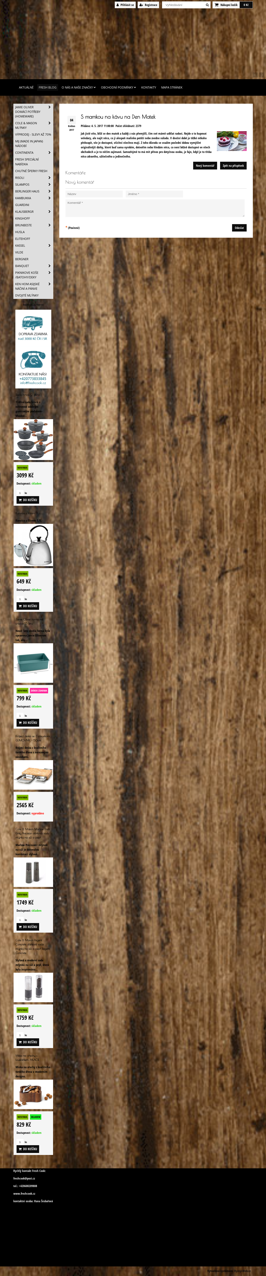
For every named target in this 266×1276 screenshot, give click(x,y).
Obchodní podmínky (118, 87)
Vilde (19, 252)
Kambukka (34, 198)
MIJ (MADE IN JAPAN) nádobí (29, 143)
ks (22, 493)
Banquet (34, 266)
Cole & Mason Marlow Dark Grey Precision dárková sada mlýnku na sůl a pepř (33, 833)
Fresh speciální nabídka (27, 161)
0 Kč (246, 5)
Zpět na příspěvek (233, 166)
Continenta (34, 152)
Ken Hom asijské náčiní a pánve (34, 286)
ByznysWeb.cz (242, 1271)
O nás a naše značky (79, 87)
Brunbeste (34, 225)
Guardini (22, 205)
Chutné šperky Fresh (31, 171)
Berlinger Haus (34, 191)
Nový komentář (205, 166)
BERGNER (21, 259)
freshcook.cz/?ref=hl (33, 304)
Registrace (148, 5)
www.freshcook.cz (24, 1193)
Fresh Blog (47, 87)
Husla (20, 232)
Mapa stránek (171, 87)
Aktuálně (26, 87)
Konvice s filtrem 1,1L (27, 513)
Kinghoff (22, 218)
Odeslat (239, 228)
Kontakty (148, 87)
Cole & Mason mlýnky (34, 125)
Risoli (34, 177)
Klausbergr (34, 211)
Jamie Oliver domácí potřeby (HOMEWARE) (34, 112)
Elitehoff (22, 239)
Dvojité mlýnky (27, 295)
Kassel (34, 245)
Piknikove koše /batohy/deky (34, 275)
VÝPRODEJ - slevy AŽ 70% (33, 134)
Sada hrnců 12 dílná (28, 394)
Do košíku (28, 500)
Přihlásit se (125, 5)
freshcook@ (20, 1178)
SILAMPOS (34, 184)
